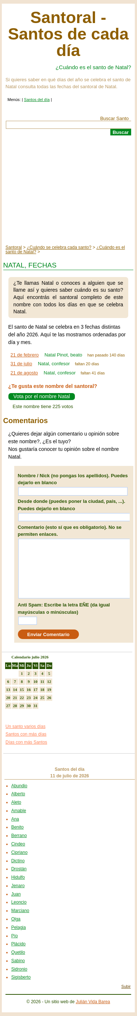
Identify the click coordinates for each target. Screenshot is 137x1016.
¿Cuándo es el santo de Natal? (93, 67)
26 (49, 697)
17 (36, 689)
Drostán (19, 868)
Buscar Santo (114, 118)
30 (29, 705)
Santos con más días (25, 734)
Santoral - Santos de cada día (68, 34)
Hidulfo (18, 877)
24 (36, 697)
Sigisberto (21, 977)
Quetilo (18, 952)
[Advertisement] (68, 190)
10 (36, 681)
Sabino (18, 960)
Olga (15, 919)
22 (22, 697)
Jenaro (18, 885)
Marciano (20, 910)
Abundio (19, 785)
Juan (16, 894)
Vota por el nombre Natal (42, 396)
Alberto (18, 793)
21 (15, 697)
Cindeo (18, 844)
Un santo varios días (25, 726)
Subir (126, 986)
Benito (17, 827)
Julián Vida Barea (93, 1001)
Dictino (18, 860)
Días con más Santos (26, 742)
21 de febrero (25, 355)
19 (49, 689)
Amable (18, 810)
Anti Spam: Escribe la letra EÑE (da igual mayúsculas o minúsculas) (64, 608)
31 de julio (21, 363)
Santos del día (37, 99)
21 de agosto (24, 373)
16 (29, 689)
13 (8, 689)
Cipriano (19, 852)
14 (15, 689)
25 (42, 697)
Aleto (16, 802)
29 (22, 705)
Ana (15, 819)
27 (8, 705)
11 (42, 681)
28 (15, 705)
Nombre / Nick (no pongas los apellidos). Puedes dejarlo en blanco (73, 479)
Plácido (18, 943)
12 (49, 681)
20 (8, 697)
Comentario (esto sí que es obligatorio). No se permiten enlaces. (70, 530)
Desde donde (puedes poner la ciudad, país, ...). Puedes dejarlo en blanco (71, 504)
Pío (14, 935)
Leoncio (19, 902)
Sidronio (19, 969)
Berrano (19, 835)
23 (29, 697)
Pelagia (18, 927)
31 (36, 705)
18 (42, 689)
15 (22, 689)
